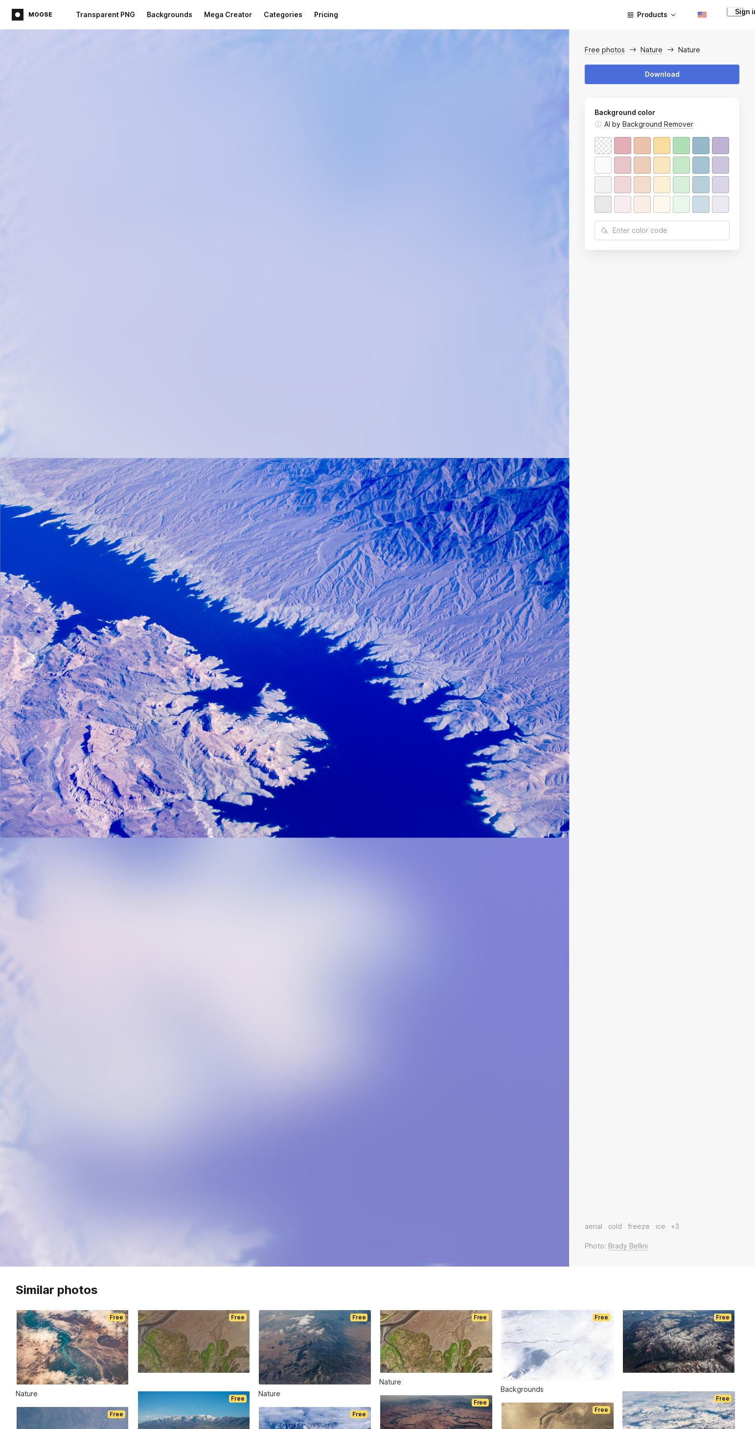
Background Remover (657, 124)
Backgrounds (169, 14)
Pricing (326, 14)
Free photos (605, 49)
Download (662, 74)
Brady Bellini (628, 1246)
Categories (283, 14)
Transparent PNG (105, 14)
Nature (652, 49)
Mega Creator (228, 14)
